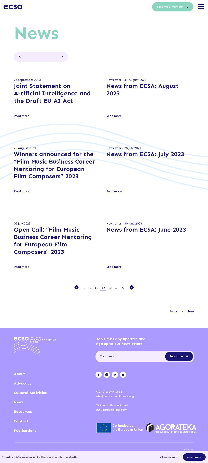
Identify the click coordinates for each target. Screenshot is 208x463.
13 (110, 288)
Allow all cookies (194, 457)
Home (173, 311)
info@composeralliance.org (114, 396)
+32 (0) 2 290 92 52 (108, 391)
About (19, 374)
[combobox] (41, 57)
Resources (23, 411)
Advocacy (23, 383)
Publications (25, 430)
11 (96, 288)
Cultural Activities (30, 392)
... (90, 288)
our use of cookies (69, 457)
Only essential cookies (169, 457)
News (190, 311)
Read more (21, 116)
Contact (21, 421)
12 (103, 288)
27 (123, 288)
